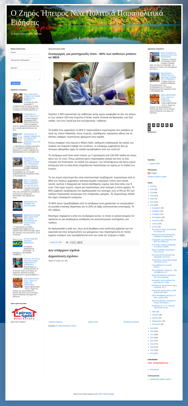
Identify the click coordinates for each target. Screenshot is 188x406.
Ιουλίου (155, 224)
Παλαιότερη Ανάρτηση (131, 322)
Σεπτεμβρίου (157, 217)
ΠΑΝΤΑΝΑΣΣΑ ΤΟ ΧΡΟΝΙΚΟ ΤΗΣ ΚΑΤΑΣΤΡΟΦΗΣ (30, 204)
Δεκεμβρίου (156, 208)
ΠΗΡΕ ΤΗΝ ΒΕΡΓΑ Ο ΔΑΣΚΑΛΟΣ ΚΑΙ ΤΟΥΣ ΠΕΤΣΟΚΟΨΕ (169, 55)
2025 (152, 189)
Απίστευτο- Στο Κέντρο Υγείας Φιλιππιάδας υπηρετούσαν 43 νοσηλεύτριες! (32, 262)
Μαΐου (154, 312)
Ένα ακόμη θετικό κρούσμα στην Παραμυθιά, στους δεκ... (163, 256)
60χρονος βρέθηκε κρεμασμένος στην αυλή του (163, 251)
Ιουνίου (155, 227)
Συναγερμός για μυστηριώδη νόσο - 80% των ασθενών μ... (164, 241)
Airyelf (100, 394)
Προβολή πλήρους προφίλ (157, 177)
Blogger (111, 394)
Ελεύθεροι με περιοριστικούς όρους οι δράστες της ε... (164, 286)
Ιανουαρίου (156, 324)
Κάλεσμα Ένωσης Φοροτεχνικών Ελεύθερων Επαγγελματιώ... (163, 235)
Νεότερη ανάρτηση (55, 322)
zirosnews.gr (154, 369)
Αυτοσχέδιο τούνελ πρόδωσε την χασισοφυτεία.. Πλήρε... (163, 281)
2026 (152, 186)
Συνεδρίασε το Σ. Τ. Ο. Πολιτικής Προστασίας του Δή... (163, 307)
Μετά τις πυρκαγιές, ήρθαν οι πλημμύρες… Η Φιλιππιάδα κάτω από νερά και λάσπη (32, 183)
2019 (152, 328)
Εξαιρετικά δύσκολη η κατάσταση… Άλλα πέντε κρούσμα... (164, 276)
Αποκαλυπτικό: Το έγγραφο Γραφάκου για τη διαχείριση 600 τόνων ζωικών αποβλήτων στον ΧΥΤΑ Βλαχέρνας (32, 139)
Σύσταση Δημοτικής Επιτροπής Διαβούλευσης (31, 241)
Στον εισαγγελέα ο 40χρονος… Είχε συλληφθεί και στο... (164, 271)
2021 (152, 202)
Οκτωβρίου (156, 214)
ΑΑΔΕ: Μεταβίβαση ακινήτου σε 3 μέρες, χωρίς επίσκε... (164, 296)
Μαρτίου (155, 318)
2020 (152, 205)
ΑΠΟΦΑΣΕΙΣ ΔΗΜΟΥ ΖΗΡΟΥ (160, 379)
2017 (152, 335)
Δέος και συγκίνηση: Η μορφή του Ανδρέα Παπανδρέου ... (164, 301)
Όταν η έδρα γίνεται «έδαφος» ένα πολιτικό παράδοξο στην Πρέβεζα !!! (32, 97)
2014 (152, 344)
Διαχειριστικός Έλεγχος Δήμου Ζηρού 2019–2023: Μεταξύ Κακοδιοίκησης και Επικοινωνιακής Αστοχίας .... (32, 220)
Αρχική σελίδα (93, 322)
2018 (152, 331)
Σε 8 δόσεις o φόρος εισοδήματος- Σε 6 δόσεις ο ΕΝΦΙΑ (164, 246)
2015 (152, 341)
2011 (152, 353)
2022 (152, 199)
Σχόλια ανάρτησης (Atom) (67, 326)
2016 (152, 338)
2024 (152, 193)
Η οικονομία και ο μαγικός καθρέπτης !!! (31, 115)
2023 (152, 196)
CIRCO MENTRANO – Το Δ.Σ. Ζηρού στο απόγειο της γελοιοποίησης (32, 282)
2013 (152, 347)
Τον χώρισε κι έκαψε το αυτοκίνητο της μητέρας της (164, 230)
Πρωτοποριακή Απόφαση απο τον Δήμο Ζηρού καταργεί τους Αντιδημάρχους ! (31, 161)
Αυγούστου (156, 220)
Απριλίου (155, 315)
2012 (152, 350)
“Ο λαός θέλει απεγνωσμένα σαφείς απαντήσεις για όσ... (164, 261)
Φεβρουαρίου (157, 321)
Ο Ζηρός (153, 173)
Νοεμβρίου (156, 211)
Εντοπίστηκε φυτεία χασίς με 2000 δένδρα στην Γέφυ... (164, 291)
